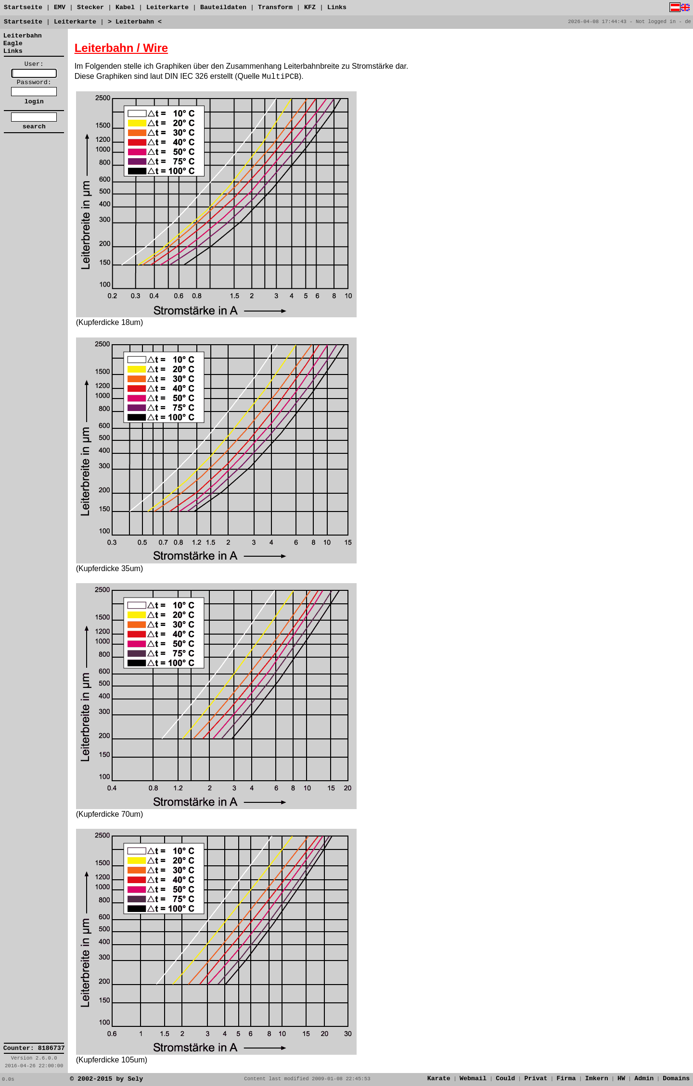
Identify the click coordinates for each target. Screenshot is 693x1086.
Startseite (23, 7)
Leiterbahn (22, 35)
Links (336, 7)
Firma (566, 1078)
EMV (59, 7)
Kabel (125, 7)
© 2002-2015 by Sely (106, 1079)
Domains (676, 1078)
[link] (34, 158)
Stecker (90, 7)
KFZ (310, 7)
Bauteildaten (223, 7)
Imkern (596, 1078)
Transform (275, 7)
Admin (644, 1078)
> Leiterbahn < (135, 21)
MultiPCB (280, 77)
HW (621, 1078)
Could (505, 1078)
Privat (535, 1078)
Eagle (13, 43)
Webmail (473, 1078)
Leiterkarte (167, 7)
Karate (438, 1078)
